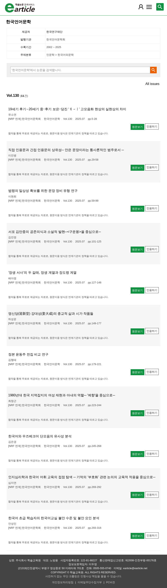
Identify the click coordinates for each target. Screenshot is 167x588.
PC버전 (110, 582)
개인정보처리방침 (62, 582)
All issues (152, 84)
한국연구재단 (54, 31)
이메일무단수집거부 (90, 582)
